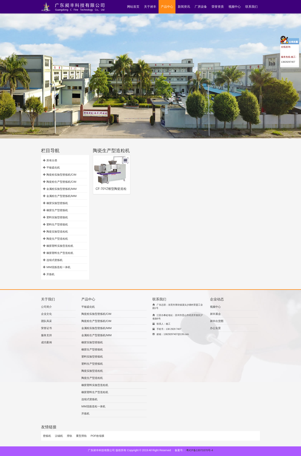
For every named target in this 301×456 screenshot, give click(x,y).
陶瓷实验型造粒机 (57, 231)
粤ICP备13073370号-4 (199, 450)
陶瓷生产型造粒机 (57, 238)
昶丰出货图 (216, 321)
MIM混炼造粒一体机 (58, 267)
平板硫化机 (53, 167)
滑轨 (69, 435)
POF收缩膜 (97, 435)
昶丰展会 (215, 313)
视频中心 (215, 306)
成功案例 (46, 342)
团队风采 (46, 321)
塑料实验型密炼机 (57, 217)
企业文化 (46, 313)
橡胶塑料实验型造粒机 (59, 245)
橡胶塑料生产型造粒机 (59, 252)
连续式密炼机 (54, 260)
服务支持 (46, 335)
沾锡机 (59, 435)
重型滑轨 (81, 435)
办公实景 (215, 328)
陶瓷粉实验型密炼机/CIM (61, 174)
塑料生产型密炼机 (57, 224)
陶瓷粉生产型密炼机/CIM (61, 181)
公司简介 (46, 306)
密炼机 (47, 435)
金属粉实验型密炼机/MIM (61, 188)
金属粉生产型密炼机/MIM (61, 196)
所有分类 (51, 160)
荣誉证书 (46, 328)
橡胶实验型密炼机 (57, 203)
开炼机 (50, 274)
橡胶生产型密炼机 (57, 210)
